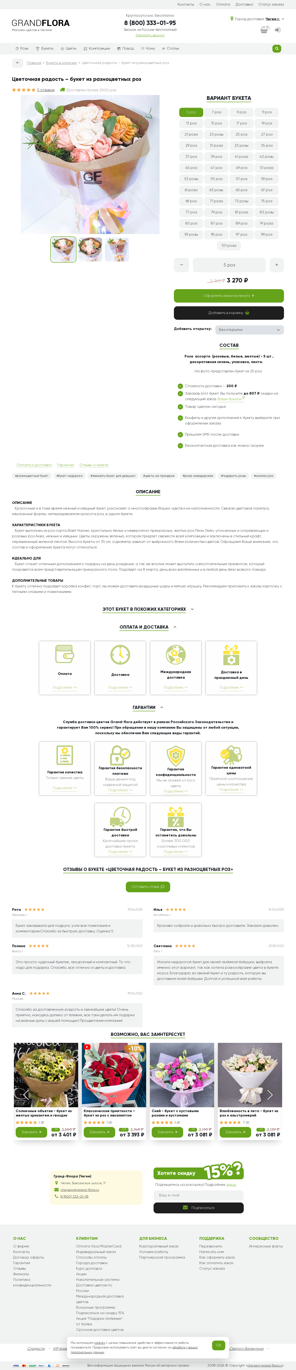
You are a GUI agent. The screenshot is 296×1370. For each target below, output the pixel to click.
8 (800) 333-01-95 (150, 23)
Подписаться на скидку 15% (100, 1313)
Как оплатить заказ (216, 1263)
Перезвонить (210, 1246)
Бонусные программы (95, 1308)
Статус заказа (271, 4)
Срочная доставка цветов (99, 1330)
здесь (231, 1185)
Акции (81, 1274)
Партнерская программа (162, 1257)
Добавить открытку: (193, 329)
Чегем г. (274, 19)
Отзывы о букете (94, 465)
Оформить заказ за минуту (229, 296)
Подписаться (198, 1207)
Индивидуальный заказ (96, 1252)
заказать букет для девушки (113, 476)
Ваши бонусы (231, 398)
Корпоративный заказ (158, 1246)
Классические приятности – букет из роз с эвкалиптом (109, 1113)
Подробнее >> (65, 687)
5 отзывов (45, 90)
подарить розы (234, 476)
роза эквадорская (199, 476)
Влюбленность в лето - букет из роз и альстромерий (249, 1113)
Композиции (97, 49)
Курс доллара (89, 1269)
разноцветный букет (33, 476)
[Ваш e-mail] (199, 1195)
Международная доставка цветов (100, 1299)
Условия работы (153, 1252)
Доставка (244, 4)
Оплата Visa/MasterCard (98, 1246)
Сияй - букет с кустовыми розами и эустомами (175, 1113)
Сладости (36, 1349)
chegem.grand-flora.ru (264, 1365)
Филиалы (21, 1274)
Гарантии (65, 465)
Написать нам (211, 1252)
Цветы (68, 49)
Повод (125, 49)
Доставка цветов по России (94, 1288)
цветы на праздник (160, 476)
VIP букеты (62, 1349)
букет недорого (70, 476)
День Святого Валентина (241, 1349)
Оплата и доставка (34, 465)
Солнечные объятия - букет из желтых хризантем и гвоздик (44, 1113)
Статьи (170, 49)
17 (246, 1122)
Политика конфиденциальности (32, 1282)
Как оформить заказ (217, 1257)
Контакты (186, 4)
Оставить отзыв (148, 887)
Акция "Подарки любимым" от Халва (99, 1321)
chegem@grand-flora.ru (80, 1190)
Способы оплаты (91, 1257)
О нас (205, 4)
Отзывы (19, 1269)
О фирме (21, 1246)
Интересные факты (266, 1246)
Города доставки (91, 1263)
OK (218, 1345)
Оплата (223, 4)
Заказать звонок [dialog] (150, 35)
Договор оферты (28, 1257)
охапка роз (264, 476)
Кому (148, 49)
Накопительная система (97, 1280)
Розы (22, 49)
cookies (99, 1343)
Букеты (44, 49)
